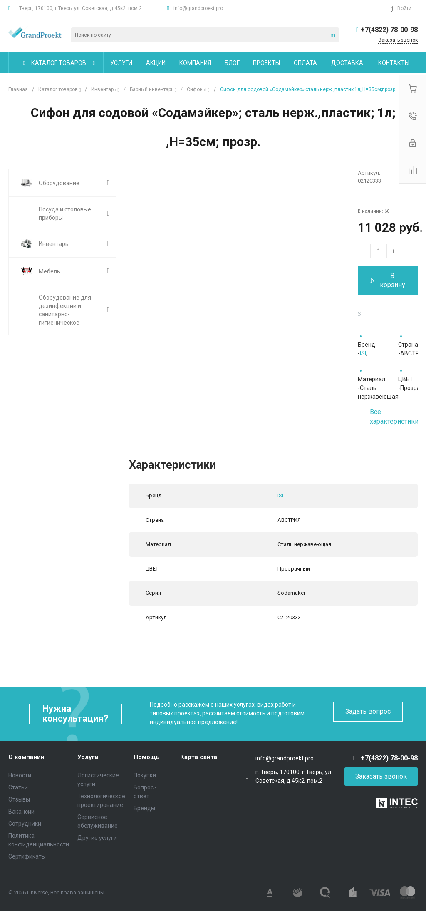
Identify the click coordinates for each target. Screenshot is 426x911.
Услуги (88, 757)
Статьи (18, 787)
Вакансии (21, 811)
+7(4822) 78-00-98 (389, 30)
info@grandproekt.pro (198, 8)
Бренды (144, 808)
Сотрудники (24, 823)
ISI (363, 353)
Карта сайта (198, 757)
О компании (26, 757)
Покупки (145, 775)
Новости (19, 775)
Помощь (147, 757)
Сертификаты (27, 856)
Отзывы (19, 799)
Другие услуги (97, 837)
